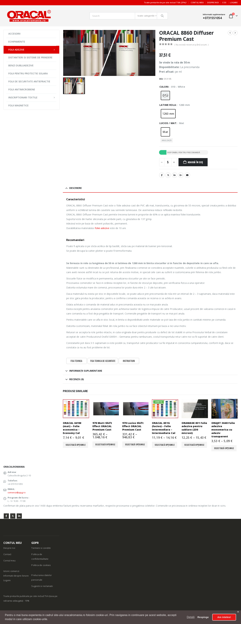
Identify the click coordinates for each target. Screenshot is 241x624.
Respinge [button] (203, 617)
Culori (163, 86)
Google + (181, 175)
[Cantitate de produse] (168, 162)
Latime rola (167, 105)
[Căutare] (162, 15)
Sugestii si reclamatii (42, 586)
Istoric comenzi (11, 571)
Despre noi (213, 2)
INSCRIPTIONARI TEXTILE (22, 97)
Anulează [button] (167, 140)
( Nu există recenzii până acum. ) (191, 44)
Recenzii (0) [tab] (76, 379)
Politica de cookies (41, 565)
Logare (234, 2)
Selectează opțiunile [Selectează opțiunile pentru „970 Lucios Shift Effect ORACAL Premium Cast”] (135, 444)
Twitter (12, 515)
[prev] (230, 32)
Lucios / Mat (167, 123)
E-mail (187, 175)
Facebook (162, 175)
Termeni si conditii (41, 548)
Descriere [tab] (75, 188)
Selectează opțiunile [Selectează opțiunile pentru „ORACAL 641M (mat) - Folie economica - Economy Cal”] (75, 444)
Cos (224, 2)
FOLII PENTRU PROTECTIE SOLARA (28, 73)
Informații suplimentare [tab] (85, 370)
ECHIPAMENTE (16, 41)
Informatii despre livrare (16, 575)
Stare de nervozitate (168, 175)
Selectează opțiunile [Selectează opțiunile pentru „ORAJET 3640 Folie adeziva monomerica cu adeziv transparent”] (224, 448)
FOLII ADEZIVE (16, 49)
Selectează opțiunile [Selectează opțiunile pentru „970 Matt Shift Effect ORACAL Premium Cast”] (105, 444)
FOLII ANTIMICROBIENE (21, 89)
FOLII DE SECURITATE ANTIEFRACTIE (29, 81)
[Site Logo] (29, 16)
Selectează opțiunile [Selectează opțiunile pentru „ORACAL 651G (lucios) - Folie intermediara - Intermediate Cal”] (165, 444)
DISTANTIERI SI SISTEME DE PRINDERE (30, 57)
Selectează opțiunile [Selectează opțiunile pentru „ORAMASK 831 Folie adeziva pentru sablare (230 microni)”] (194, 444)
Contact (7, 554)
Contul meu (197, 2)
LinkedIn (174, 175)
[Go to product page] (76, 409)
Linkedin (19, 515)
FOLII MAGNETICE (18, 105)
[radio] (165, 95)
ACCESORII (14, 33)
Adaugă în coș (195, 162)
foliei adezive (102, 228)
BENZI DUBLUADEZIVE (21, 65)
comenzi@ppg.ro (17, 492)
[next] (235, 32)
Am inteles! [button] (224, 617)
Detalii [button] (191, 617)
